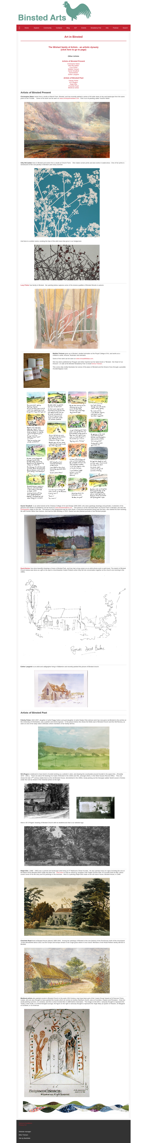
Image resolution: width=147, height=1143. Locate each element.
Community (47, 28)
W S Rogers (73, 82)
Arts (107, 28)
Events (83, 28)
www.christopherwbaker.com (69, 98)
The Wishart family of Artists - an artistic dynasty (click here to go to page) (73, 48)
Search (125, 28)
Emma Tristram (96, 364)
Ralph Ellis (73, 84)
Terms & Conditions (25, 1123)
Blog (68, 28)
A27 (75, 28)
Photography (25, 509)
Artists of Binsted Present (73, 61)
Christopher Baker (73, 64)
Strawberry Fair (96, 28)
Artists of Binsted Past (73, 78)
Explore (36, 28)
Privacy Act (22, 1125)
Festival (115, 28)
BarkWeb (27, 1138)
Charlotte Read (73, 86)
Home (27, 28)
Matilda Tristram (73, 69)
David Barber (73, 73)
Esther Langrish (73, 74)
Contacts (59, 28)
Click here (59, 872)
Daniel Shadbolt (73, 71)
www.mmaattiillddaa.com (84, 358)
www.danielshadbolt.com (63, 508)
